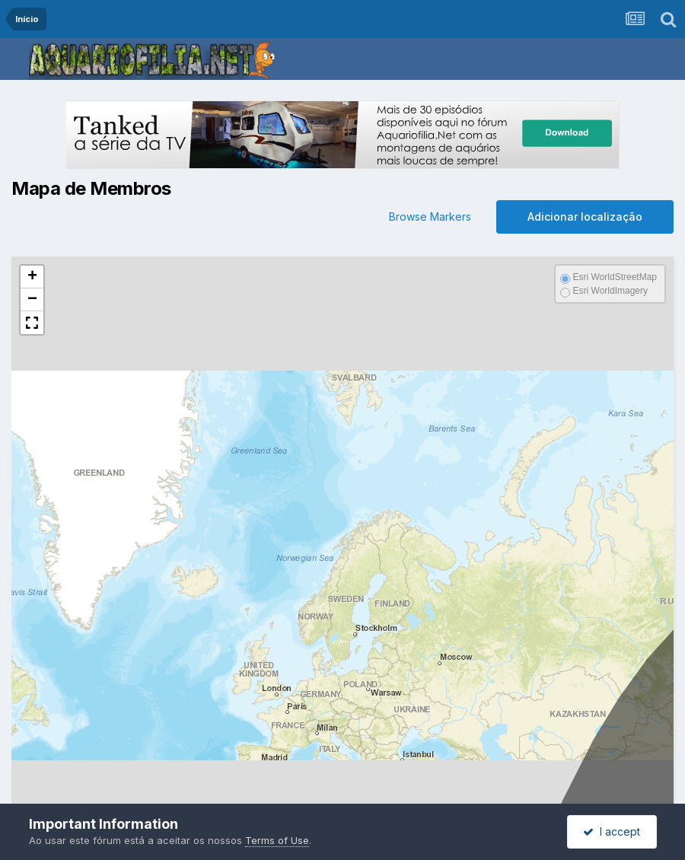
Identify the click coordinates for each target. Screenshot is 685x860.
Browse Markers (430, 216)
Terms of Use (277, 840)
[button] (32, 277)
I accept (611, 831)
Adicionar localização (584, 216)
